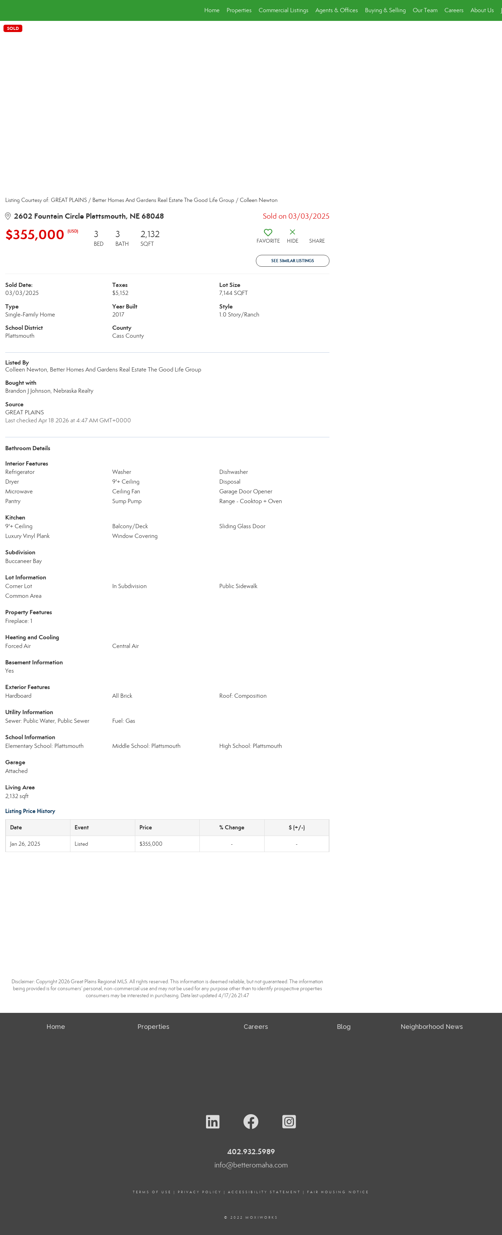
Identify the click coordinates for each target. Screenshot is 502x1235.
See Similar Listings (292, 260)
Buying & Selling (385, 10)
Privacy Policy (200, 1192)
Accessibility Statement (264, 1192)
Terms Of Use (152, 1192)
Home (212, 10)
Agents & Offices (336, 10)
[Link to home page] (9, 10)
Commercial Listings (284, 10)
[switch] (268, 238)
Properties (239, 10)
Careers (454, 10)
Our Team (425, 10)
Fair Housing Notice (338, 1192)
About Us (482, 10)
